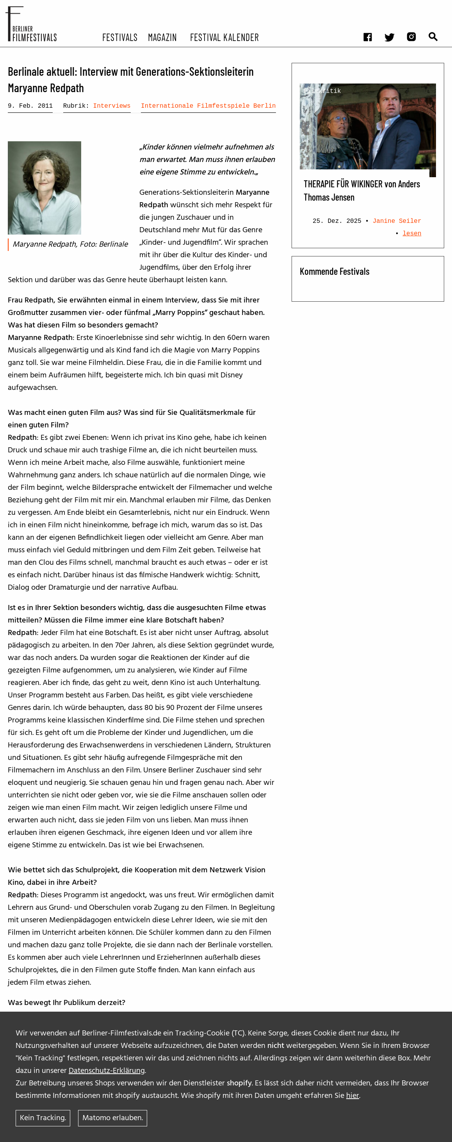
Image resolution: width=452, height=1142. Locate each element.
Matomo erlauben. (112, 1118)
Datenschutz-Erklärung (107, 1071)
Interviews (112, 106)
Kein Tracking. (43, 1118)
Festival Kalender (224, 36)
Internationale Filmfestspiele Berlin (208, 106)
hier (352, 1096)
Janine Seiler (397, 221)
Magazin (162, 36)
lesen (412, 233)
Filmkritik (322, 91)
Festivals (120, 36)
